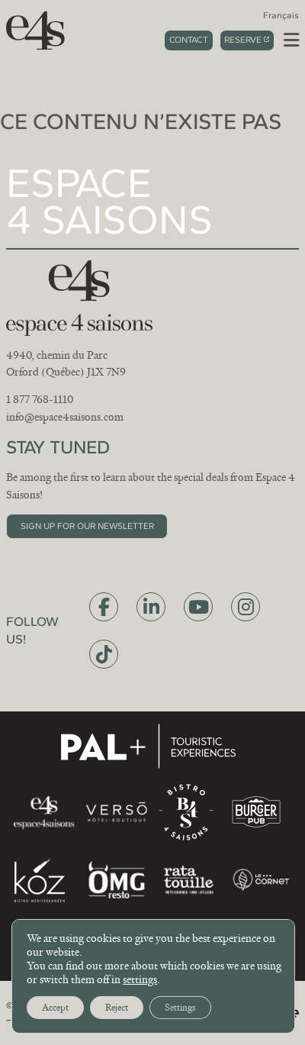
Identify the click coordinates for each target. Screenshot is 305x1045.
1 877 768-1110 (39, 399)
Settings (180, 1007)
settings (140, 979)
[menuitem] (281, 15)
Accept (55, 1007)
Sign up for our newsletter (87, 526)
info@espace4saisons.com (65, 417)
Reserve (243, 39)
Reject (116, 1007)
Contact (188, 39)
